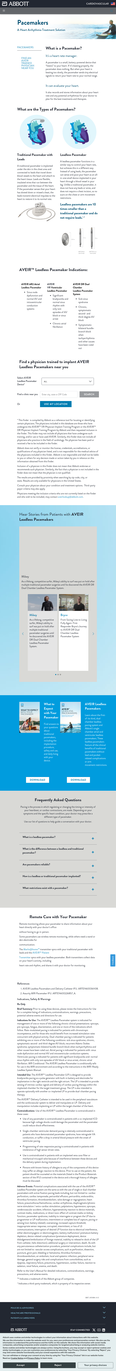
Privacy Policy (34, 1358)
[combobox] (68, 381)
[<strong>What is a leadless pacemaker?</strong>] (93, 838)
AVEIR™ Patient (40, 952)
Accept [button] (20, 1365)
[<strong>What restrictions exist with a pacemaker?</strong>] (93, 889)
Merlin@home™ (31, 949)
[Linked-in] (103, 1330)
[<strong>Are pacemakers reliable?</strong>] (93, 866)
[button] (111, 11)
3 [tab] (60, 674)
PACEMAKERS (25, 47)
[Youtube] (99, 1330)
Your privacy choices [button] (95, 1365)
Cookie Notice (17, 1358)
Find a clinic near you (27, 394)
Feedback (113, 960)
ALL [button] (45, 381)
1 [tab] (55, 674)
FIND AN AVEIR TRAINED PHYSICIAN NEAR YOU (27, 63)
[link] (22, 1308)
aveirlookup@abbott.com (70, 497)
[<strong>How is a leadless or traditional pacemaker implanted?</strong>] (93, 878)
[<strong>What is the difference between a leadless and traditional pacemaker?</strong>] (93, 852)
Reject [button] (57, 1365)
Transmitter (25, 957)
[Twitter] (94, 1330)
